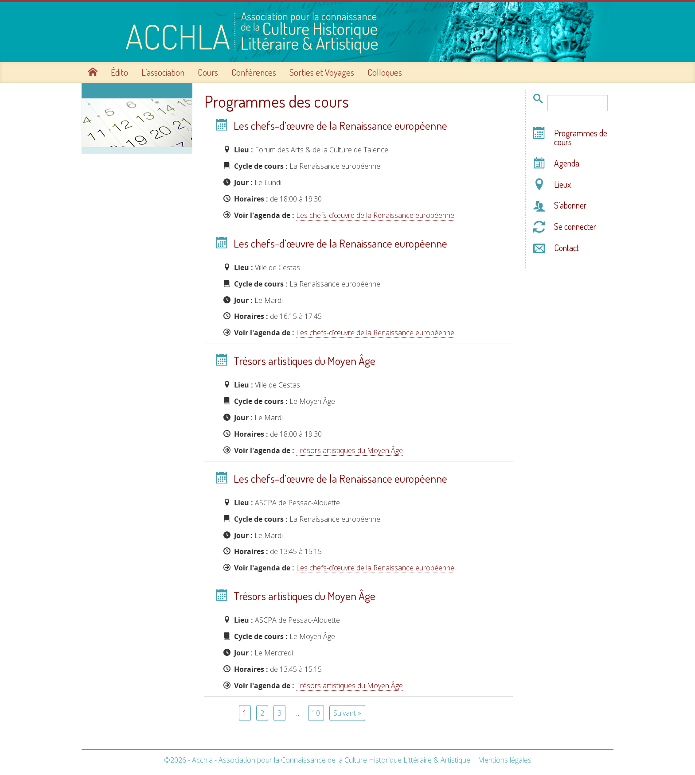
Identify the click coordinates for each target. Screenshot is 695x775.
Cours (208, 72)
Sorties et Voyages (321, 72)
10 (316, 713)
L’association (162, 72)
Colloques (384, 72)
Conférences (253, 72)
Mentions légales (504, 760)
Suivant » (347, 713)
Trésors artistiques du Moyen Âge (304, 360)
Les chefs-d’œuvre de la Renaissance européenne (340, 125)
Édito (119, 72)
